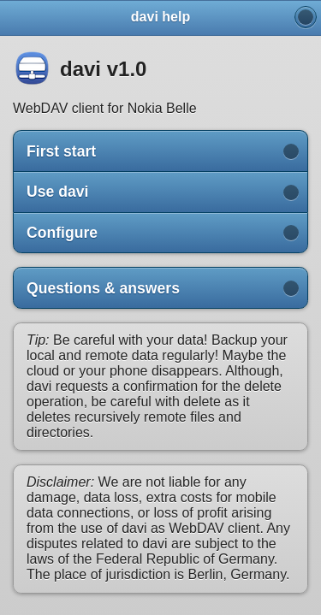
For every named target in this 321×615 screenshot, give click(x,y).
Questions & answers (103, 288)
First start (61, 151)
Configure (62, 232)
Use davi (57, 191)
